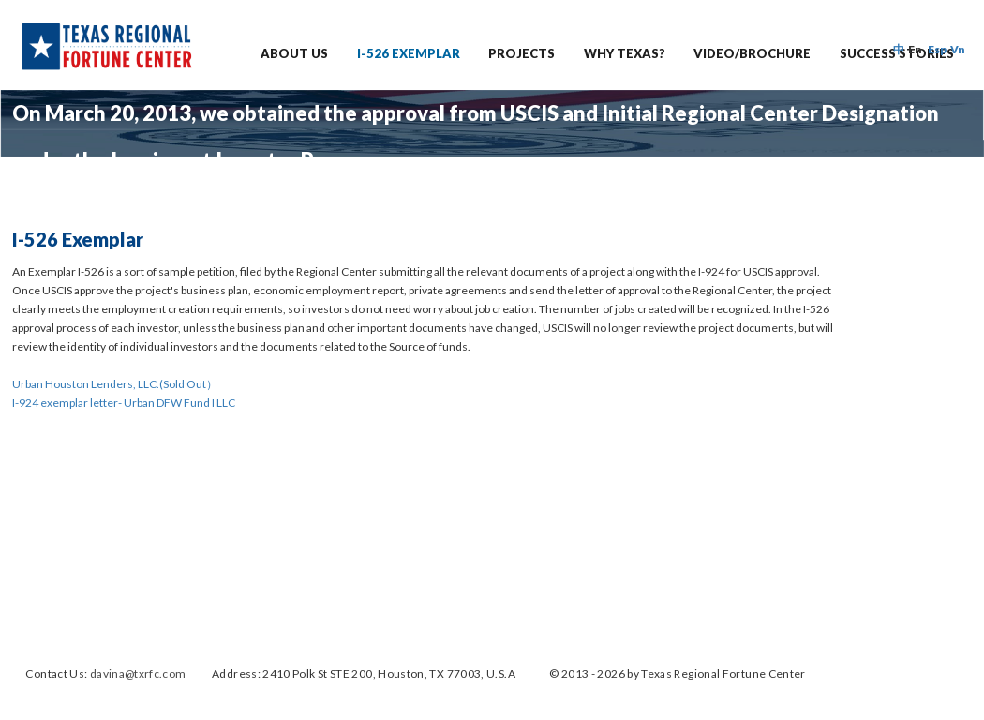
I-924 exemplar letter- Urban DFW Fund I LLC (123, 403)
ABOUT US (294, 53)
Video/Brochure (752, 53)
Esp (937, 49)
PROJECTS (521, 53)
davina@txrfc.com (138, 674)
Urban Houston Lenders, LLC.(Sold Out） (114, 384)
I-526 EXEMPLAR (408, 53)
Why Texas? (624, 53)
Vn (957, 49)
